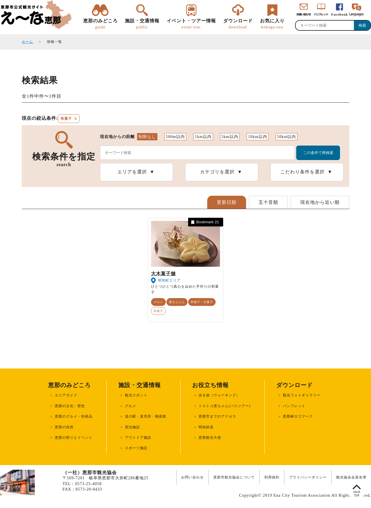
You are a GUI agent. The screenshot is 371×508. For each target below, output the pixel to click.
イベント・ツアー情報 (191, 24)
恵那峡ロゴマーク (298, 416)
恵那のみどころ (100, 24)
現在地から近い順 (320, 202)
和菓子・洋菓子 (202, 302)
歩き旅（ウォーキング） (219, 395)
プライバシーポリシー (308, 477)
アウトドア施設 (138, 438)
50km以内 (286, 137)
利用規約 (271, 477)
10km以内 (257, 137)
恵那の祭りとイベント (73, 438)
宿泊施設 (132, 427)
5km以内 (229, 137)
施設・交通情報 (142, 24)
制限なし (147, 137)
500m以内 (175, 137)
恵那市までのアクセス (217, 416)
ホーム (27, 42)
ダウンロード (238, 24)
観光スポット (136, 395)
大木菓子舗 (163, 273)
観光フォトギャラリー (302, 395)
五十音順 (268, 202)
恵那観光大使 (210, 438)
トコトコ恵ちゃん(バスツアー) (224, 406)
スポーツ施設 (136, 448)
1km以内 (203, 137)
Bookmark (204, 222)
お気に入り (272, 24)
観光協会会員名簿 (351, 477)
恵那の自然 (64, 427)
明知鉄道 (206, 427)
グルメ (158, 302)
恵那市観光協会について (234, 477)
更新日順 (227, 202)
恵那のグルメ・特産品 (73, 416)
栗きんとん (177, 302)
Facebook (339, 14)
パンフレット (294, 406)
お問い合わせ (192, 477)
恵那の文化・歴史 (70, 406)
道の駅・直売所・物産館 (145, 416)
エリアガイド (66, 395)
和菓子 (158, 311)
